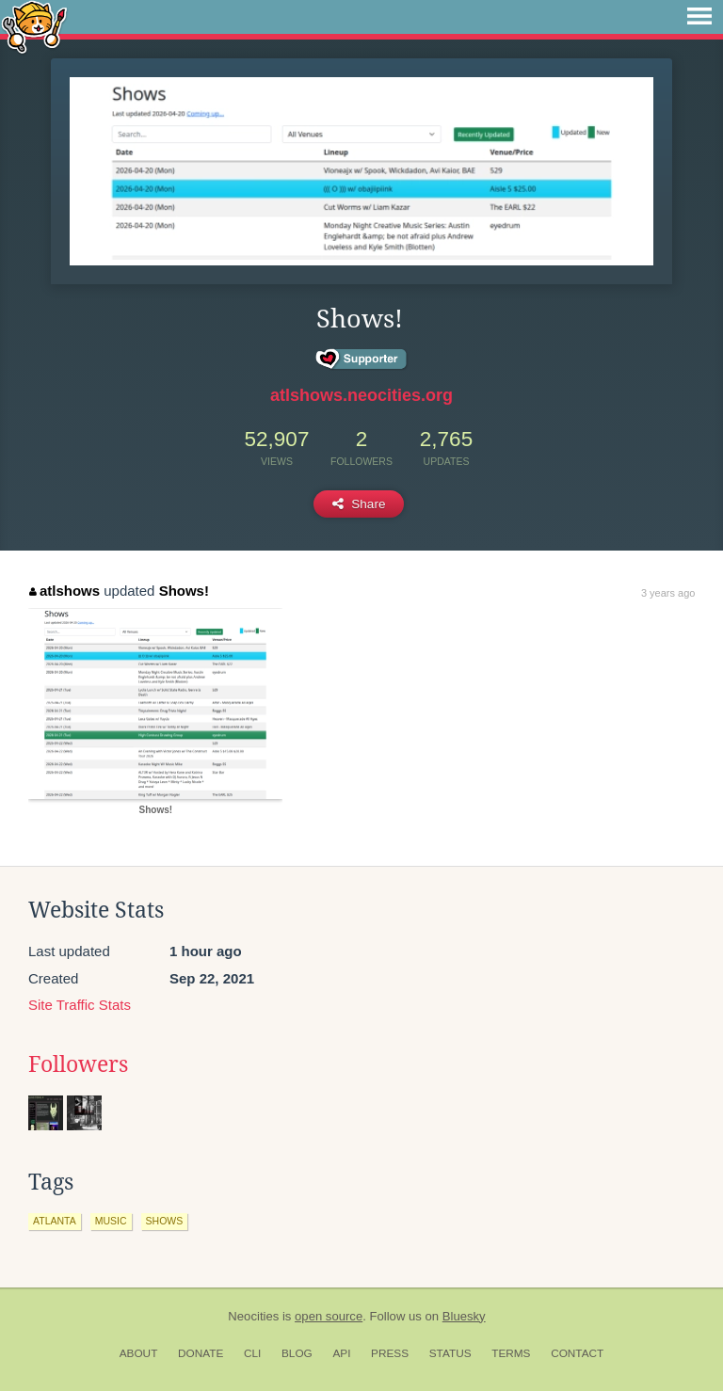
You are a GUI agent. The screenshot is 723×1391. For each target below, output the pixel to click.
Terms (510, 1353)
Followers (78, 1064)
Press (390, 1353)
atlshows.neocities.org (361, 395)
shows (165, 1220)
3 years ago (668, 593)
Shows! (184, 591)
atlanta (54, 1220)
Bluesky (464, 1316)
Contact (577, 1353)
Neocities (253, 1316)
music (111, 1220)
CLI (252, 1353)
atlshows (64, 591)
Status (450, 1353)
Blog (297, 1353)
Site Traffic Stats (79, 1005)
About (139, 1353)
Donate (200, 1353)
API (341, 1353)
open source (328, 1316)
